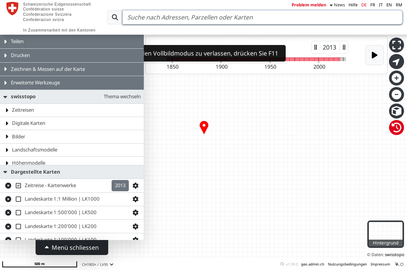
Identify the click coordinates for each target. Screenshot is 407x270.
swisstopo (394, 254)
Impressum (380, 264)
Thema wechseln (122, 96)
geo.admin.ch (312, 264)
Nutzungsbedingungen (347, 264)
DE (364, 5)
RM (399, 5)
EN (389, 5)
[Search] (262, 17)
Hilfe (353, 5)
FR (372, 5)
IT (381, 5)
